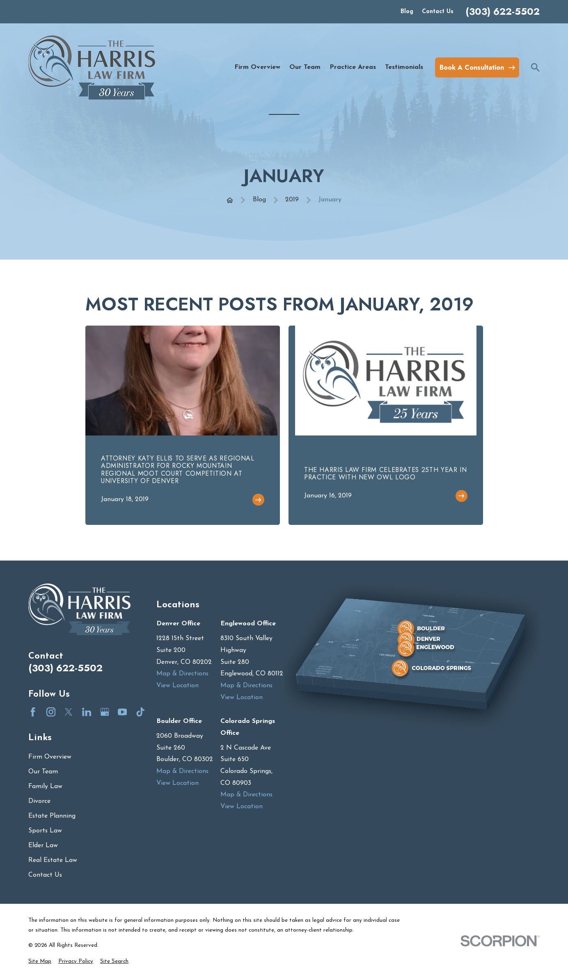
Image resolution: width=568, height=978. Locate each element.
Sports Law (45, 831)
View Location (177, 685)
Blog (407, 12)
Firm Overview (49, 757)
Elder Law (43, 845)
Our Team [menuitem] (305, 67)
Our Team (43, 771)
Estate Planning (52, 816)
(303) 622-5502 (502, 11)
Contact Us (437, 12)
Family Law (45, 786)
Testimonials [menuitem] (404, 67)
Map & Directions (182, 673)
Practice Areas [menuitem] (353, 67)
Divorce (39, 801)
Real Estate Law (52, 860)
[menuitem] (39, 962)
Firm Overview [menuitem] (257, 67)
